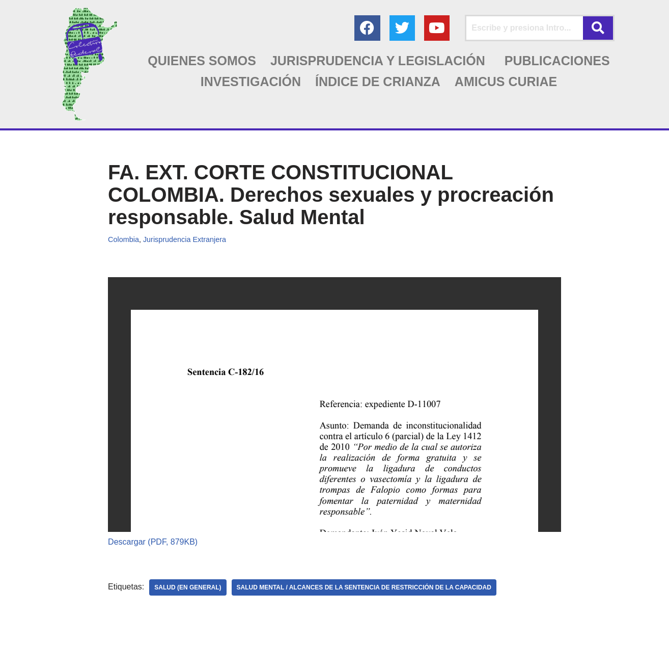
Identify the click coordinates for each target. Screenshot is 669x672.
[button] (380, 61)
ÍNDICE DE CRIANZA (377, 81)
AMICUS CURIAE (506, 81)
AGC (203, 659)
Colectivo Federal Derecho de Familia (70, 659)
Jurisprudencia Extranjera (184, 239)
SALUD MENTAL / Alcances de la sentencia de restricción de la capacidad (364, 587)
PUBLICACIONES (557, 60)
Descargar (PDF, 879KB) (153, 541)
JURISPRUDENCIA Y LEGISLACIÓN (377, 60)
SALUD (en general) (187, 587)
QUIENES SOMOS (202, 60)
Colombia (123, 239)
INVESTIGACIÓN (251, 81)
